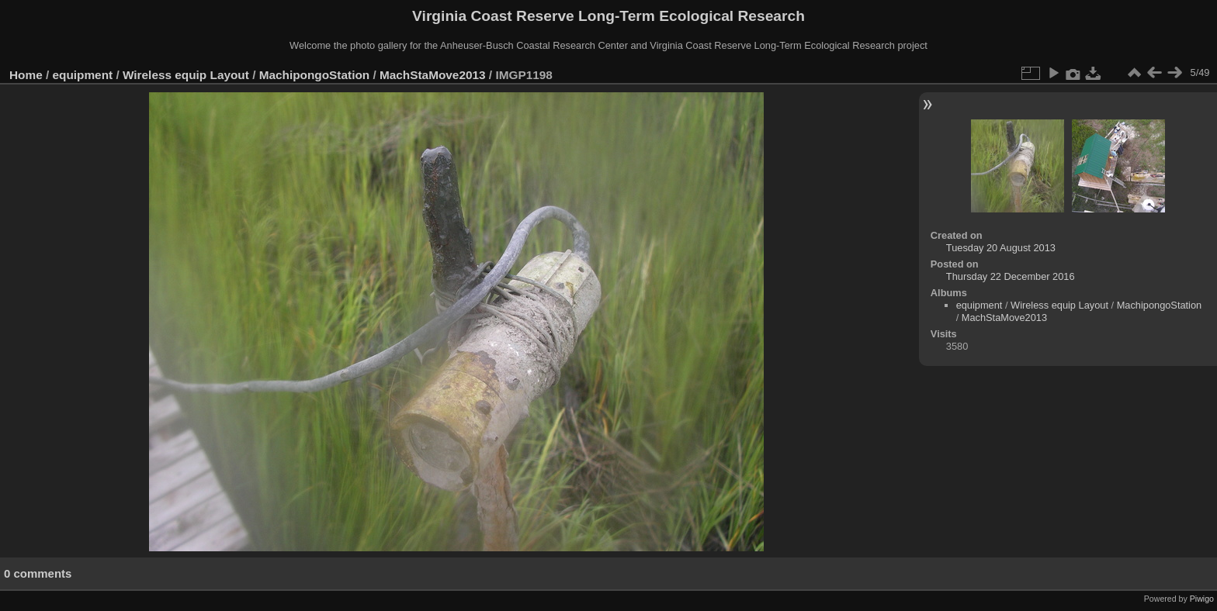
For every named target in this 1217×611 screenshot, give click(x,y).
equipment (83, 74)
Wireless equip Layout (186, 74)
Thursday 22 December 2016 (1010, 276)
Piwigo (1202, 598)
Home (26, 74)
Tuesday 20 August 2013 (1001, 248)
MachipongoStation (314, 74)
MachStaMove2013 (433, 74)
